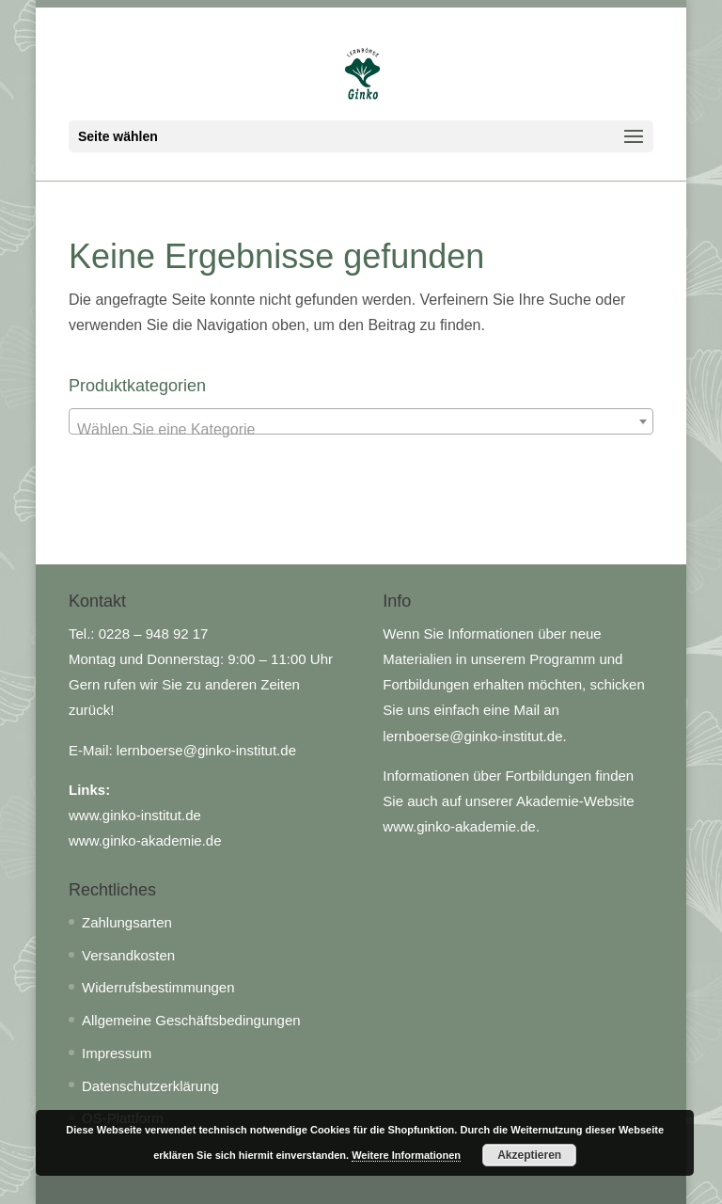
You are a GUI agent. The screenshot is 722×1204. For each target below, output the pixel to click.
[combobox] (361, 421)
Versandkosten (128, 955)
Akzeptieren (529, 1155)
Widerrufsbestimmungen (158, 987)
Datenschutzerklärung (150, 1086)
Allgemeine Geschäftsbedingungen (191, 1020)
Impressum (116, 1053)
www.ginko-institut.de (135, 815)
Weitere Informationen (406, 1155)
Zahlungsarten (127, 922)
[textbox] (361, 430)
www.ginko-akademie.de (145, 840)
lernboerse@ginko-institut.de (206, 750)
